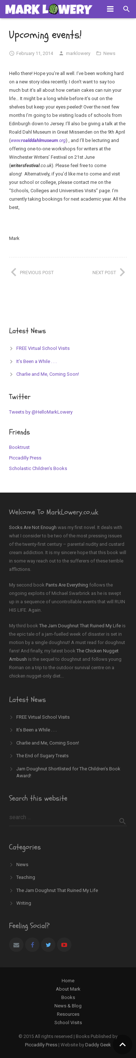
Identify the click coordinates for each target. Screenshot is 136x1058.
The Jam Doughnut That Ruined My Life (80, 625)
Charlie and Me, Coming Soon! (47, 374)
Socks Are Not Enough (33, 527)
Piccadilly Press (25, 458)
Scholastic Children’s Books (38, 468)
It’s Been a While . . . (36, 361)
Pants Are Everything (67, 585)
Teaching (25, 877)
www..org (38, 140)
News (109, 53)
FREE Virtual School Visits (43, 348)
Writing (23, 903)
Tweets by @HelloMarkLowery (41, 412)
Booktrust (19, 447)
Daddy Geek (98, 1044)
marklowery (78, 53)
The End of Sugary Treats (42, 755)
